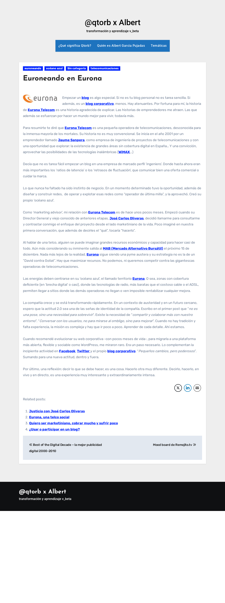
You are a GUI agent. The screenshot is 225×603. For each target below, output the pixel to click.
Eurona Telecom (41, 110)
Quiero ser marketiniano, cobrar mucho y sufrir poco (73, 423)
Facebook (67, 351)
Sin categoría (76, 68)
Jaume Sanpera (71, 140)
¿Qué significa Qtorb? (74, 46)
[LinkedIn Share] (187, 388)
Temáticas (159, 46)
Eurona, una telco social (49, 417)
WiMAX (124, 152)
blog (85, 98)
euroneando (33, 68)
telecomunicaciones (105, 68)
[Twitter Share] (178, 388)
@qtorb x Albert (112, 22)
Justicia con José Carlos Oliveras (57, 411)
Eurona (93, 254)
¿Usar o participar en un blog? (54, 429)
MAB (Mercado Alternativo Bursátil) (133, 248)
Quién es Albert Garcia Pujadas (121, 46)
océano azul (54, 68)
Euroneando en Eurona (64, 78)
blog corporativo (100, 104)
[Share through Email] (197, 388)
